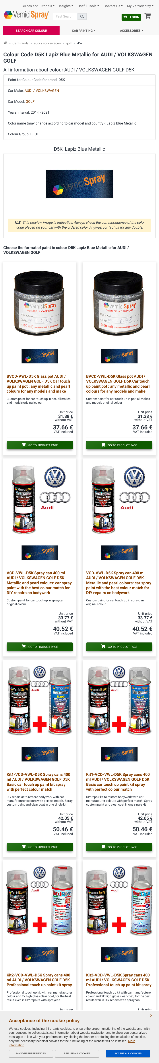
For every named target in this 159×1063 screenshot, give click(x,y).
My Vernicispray (139, 6)
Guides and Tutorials (37, 6)
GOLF (30, 101)
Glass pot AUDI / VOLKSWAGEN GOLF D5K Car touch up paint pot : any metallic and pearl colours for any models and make (38, 383)
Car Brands (20, 43)
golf (69, 43)
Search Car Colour (31, 30)
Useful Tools (87, 6)
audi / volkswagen (47, 43)
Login (131, 17)
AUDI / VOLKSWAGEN (42, 91)
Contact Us (112, 6)
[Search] (65, 16)
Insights (65, 6)
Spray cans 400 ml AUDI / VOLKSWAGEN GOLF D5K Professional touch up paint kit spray (39, 980)
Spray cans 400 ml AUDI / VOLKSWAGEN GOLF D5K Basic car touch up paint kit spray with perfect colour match (38, 781)
